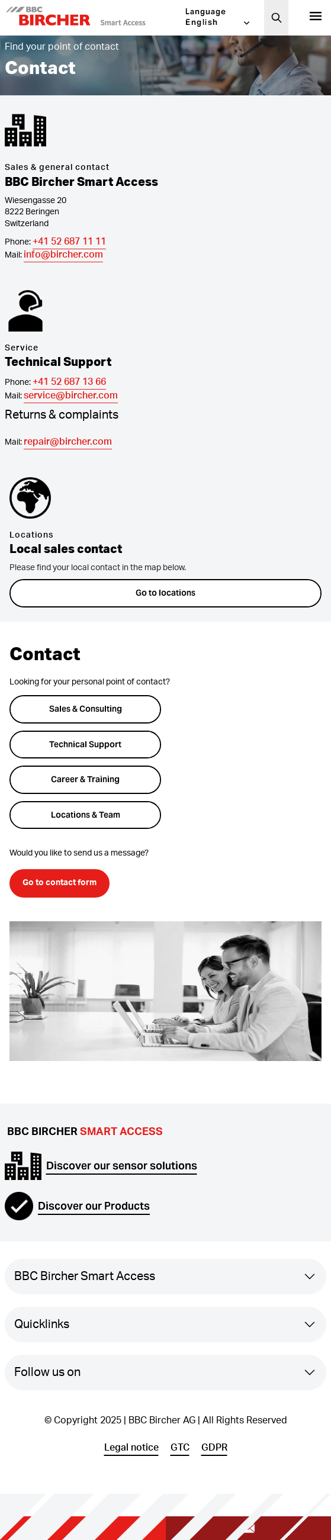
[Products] (315, 18)
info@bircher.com (63, 254)
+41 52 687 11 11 (69, 241)
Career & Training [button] (85, 779)
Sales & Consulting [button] (85, 708)
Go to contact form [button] (60, 883)
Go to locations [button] (165, 592)
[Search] (276, 17)
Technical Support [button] (85, 744)
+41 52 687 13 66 (69, 382)
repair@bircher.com (68, 441)
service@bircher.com (71, 395)
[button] (93, 18)
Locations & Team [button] (85, 814)
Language (205, 12)
